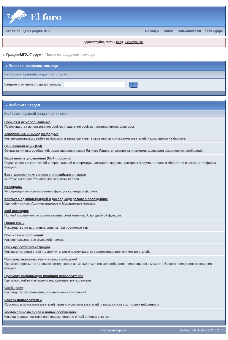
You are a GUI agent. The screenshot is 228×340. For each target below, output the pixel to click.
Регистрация (133, 42)
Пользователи (189, 31)
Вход (119, 42)
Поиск (168, 31)
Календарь (214, 31)
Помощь (152, 31)
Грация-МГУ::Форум (23, 55)
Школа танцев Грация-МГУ (27, 31)
